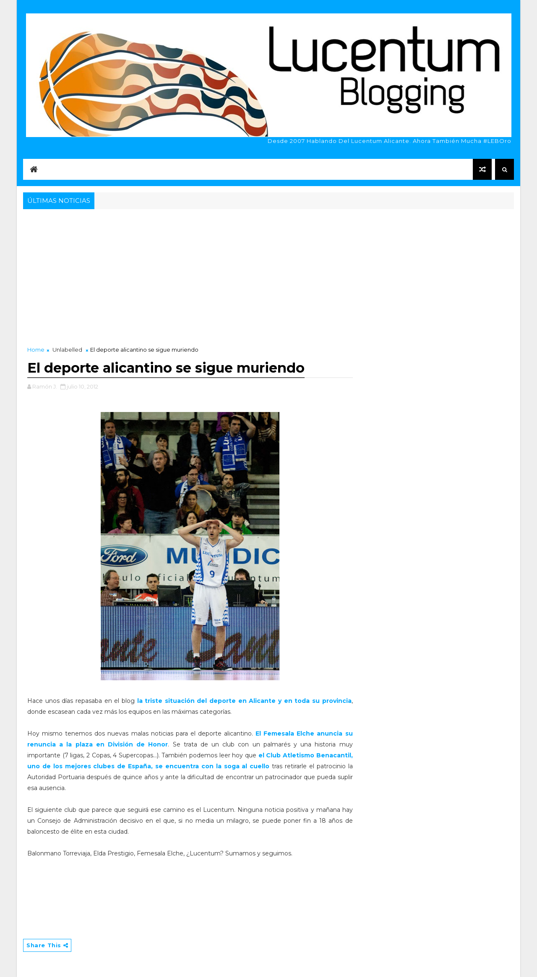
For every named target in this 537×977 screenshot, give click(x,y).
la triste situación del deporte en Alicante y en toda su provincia (244, 701)
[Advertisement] (268, 274)
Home (35, 349)
